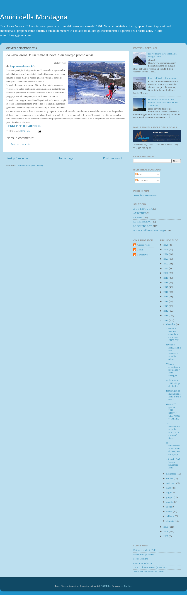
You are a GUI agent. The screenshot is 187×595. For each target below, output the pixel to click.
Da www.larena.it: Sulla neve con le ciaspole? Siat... (173, 430)
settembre (171, 483)
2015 (166, 296)
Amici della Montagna (33, 17)
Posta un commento (20, 144)
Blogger (128, 586)
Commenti (141, 180)
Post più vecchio (114, 158)
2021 (166, 268)
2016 (166, 292)
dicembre (171, 324)
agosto (169, 487)
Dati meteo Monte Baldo (145, 550)
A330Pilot (106, 586)
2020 (166, 273)
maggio (170, 502)
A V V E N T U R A (143, 208)
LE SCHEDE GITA (142, 226)
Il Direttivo (142, 254)
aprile (169, 506)
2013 (166, 306)
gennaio (170, 521)
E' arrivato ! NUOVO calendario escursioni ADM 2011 (172, 334)
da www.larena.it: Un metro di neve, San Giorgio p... (173, 448)
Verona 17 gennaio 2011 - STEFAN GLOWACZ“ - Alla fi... (173, 411)
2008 (166, 531)
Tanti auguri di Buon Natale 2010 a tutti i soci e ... (173, 395)
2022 (166, 263)
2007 (166, 536)
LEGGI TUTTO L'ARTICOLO (24, 126)
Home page (65, 158)
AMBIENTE (139, 213)
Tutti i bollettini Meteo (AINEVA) (149, 567)
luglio (169, 492)
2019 (166, 277)
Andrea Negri (143, 244)
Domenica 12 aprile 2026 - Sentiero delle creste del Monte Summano (163, 102)
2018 (166, 282)
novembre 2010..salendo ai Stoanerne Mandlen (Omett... (173, 352)
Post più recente (17, 158)
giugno (170, 497)
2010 (166, 320)
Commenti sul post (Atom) (30, 165)
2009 (166, 526)
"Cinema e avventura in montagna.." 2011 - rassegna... (173, 370)
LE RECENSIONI (142, 221)
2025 (166, 249)
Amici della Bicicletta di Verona (148, 571)
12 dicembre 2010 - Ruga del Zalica (173, 383)
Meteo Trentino (140, 558)
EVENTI (137, 217)
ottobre (170, 478)
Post (138, 174)
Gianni (140, 249)
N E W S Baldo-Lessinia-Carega (149, 230)
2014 (166, 301)
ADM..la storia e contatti (145, 195)
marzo (169, 511)
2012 (166, 310)
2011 (166, 315)
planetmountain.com (143, 563)
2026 (166, 244)
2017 (166, 287)
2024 (166, 254)
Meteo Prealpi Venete (143, 554)
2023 (166, 258)
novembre (171, 473)
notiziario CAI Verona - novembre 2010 (173, 463)
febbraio (170, 516)
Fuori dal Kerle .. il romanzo (162, 78)
